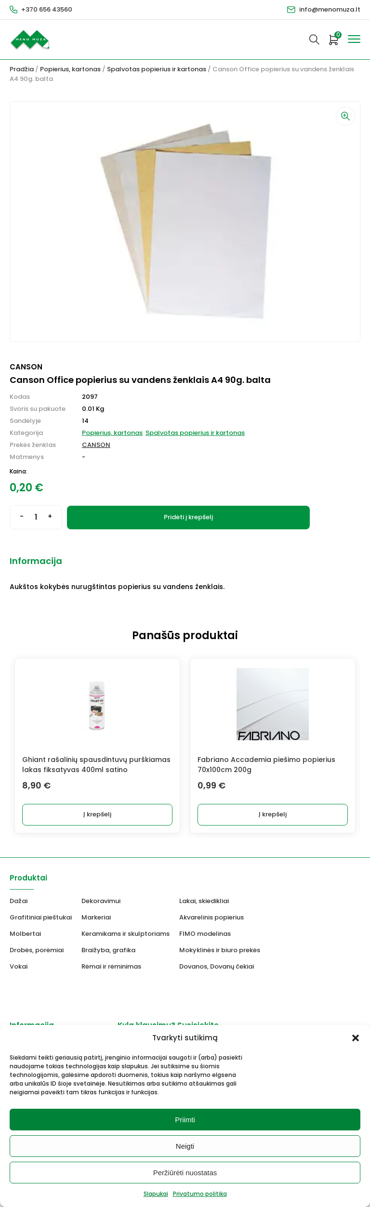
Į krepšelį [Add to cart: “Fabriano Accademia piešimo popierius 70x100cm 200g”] (273, 814)
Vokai (18, 966)
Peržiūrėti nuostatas (185, 1172)
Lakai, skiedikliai (204, 900)
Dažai (18, 900)
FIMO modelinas (205, 933)
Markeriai (96, 917)
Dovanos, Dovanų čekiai (216, 966)
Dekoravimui (100, 900)
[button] (355, 1038)
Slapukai (156, 1194)
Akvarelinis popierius (211, 917)
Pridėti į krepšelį (188, 517)
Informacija (36, 561)
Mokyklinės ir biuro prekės (219, 950)
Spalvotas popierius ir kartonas (156, 69)
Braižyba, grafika (108, 950)
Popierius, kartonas (70, 69)
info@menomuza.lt (329, 9)
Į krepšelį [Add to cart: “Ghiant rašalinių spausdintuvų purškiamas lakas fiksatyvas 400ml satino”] (97, 814)
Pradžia (22, 69)
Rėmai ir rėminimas (111, 966)
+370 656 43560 (46, 9)
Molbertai (25, 933)
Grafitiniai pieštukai (41, 917)
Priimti (185, 1119)
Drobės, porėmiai (37, 950)
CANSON (96, 444)
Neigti (185, 1146)
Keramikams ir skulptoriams (125, 933)
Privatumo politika (200, 1194)
